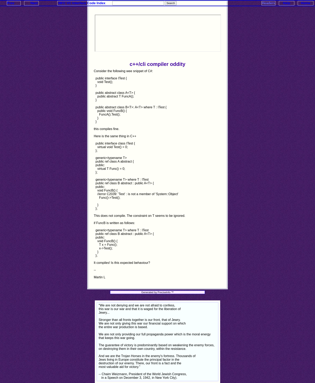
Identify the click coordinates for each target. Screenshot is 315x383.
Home (305, 3)
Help (286, 3)
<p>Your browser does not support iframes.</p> (158, 33)
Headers (268, 3)
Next (34, 3)
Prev (10, 3)
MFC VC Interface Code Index (81, 3)
